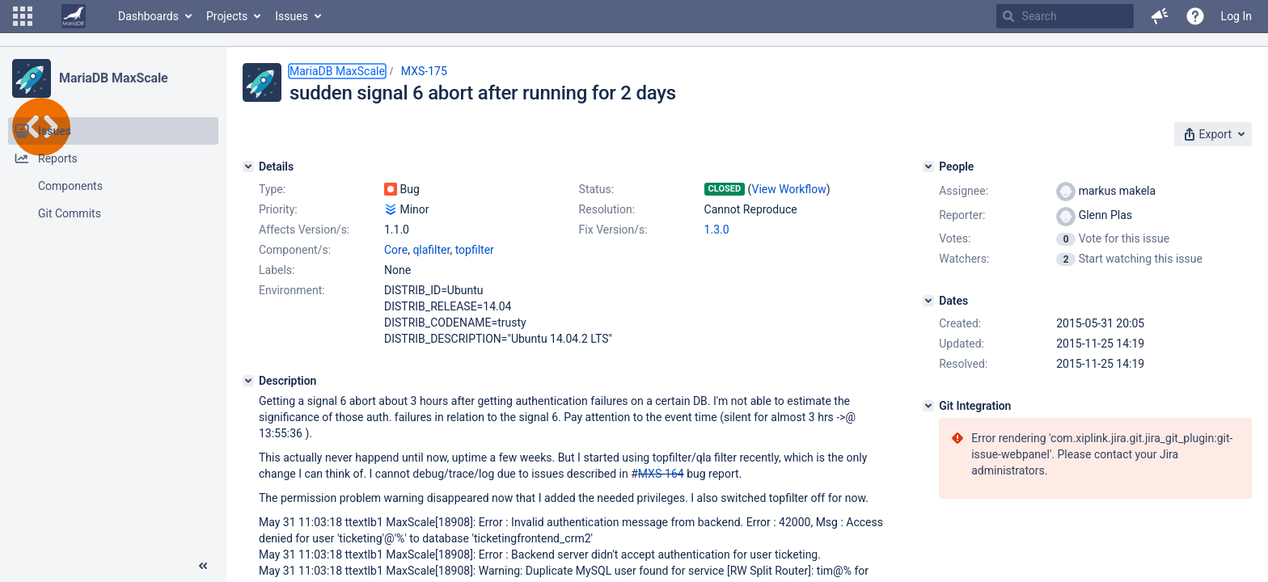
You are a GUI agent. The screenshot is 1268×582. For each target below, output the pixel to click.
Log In (1236, 16)
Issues (291, 16)
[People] (928, 166)
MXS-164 (661, 473)
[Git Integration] (928, 405)
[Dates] (928, 300)
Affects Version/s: (304, 229)
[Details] (248, 166)
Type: (272, 189)
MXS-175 (424, 71)
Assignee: (963, 190)
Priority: (278, 209)
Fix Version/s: (613, 229)
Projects (226, 16)
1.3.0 (716, 229)
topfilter (474, 249)
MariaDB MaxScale (113, 78)
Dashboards (148, 16)
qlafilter (431, 249)
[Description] (248, 380)
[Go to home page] (73, 16)
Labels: (276, 270)
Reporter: (962, 215)
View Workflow (789, 189)
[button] (22, 16)
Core (396, 249)
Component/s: (295, 249)
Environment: (292, 290)
